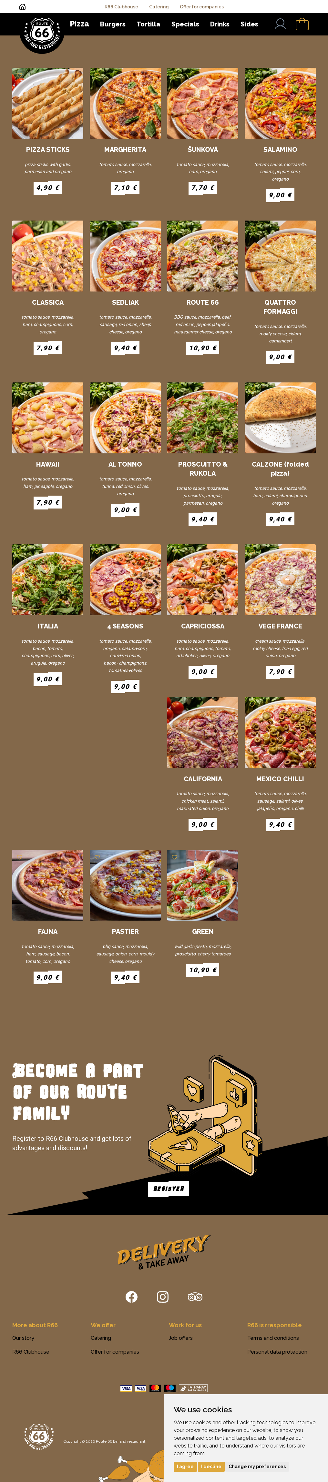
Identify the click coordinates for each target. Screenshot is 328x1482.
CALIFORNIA (203, 779)
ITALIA (48, 626)
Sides (249, 24)
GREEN (203, 931)
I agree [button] (185, 1466)
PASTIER (125, 931)
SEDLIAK (125, 302)
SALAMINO (280, 149)
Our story (23, 1338)
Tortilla (148, 24)
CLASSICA (48, 302)
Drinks (220, 24)
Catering (159, 6)
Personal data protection (277, 1352)
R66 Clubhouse (121, 6)
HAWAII (47, 464)
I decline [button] (211, 1466)
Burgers (113, 24)
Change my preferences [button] (257, 1466)
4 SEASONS (125, 626)
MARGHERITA (125, 149)
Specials (185, 24)
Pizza (79, 23)
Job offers (181, 1338)
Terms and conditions (273, 1338)
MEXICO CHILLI (280, 779)
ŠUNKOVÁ (203, 149)
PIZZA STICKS (48, 149)
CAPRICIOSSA (202, 626)
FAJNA (47, 931)
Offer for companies (202, 6)
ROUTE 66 (203, 302)
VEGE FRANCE (280, 626)
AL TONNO (125, 464)
